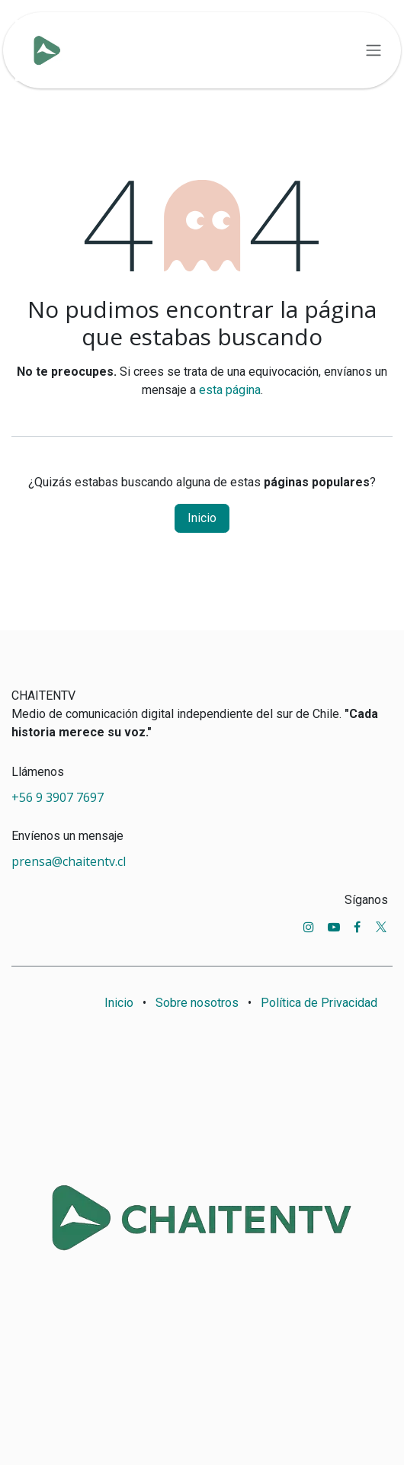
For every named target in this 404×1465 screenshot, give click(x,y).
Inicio (202, 518)
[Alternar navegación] (373, 50)
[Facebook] (357, 927)
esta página (230, 390)
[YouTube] (334, 927)
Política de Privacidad (319, 1002)
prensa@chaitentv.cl (68, 861)
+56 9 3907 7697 (59, 797)
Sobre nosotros (197, 1002)
